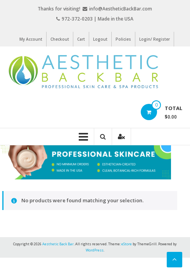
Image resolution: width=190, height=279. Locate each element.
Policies (123, 39)
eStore (126, 243)
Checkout (59, 39)
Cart (81, 39)
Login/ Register (154, 39)
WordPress (95, 250)
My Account (30, 39)
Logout (100, 39)
